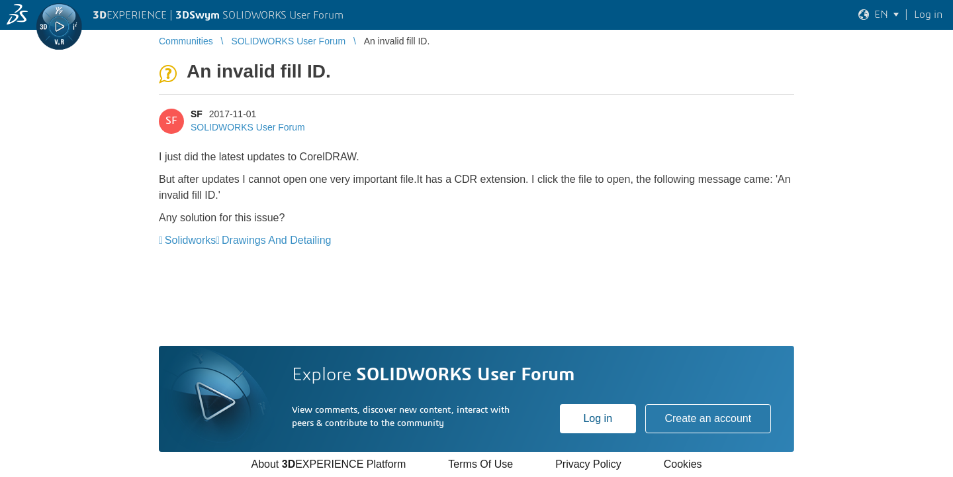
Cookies (683, 464)
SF (197, 114)
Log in (597, 418)
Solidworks (190, 240)
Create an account (707, 418)
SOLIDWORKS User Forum (248, 127)
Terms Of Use (480, 464)
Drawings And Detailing (276, 240)
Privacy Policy (588, 464)
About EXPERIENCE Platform (328, 464)
